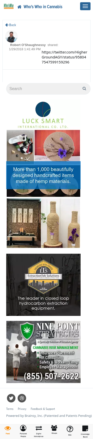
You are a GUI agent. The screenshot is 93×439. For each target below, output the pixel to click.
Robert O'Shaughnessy (28, 45)
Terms (9, 409)
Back (10, 25)
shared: (53, 45)
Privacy (22, 409)
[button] (23, 431)
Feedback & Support (43, 409)
